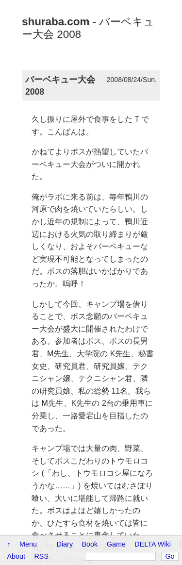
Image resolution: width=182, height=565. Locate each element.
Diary (65, 544)
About (16, 556)
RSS (41, 556)
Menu (28, 544)
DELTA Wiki (152, 544)
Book (90, 544)
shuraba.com (55, 22)
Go (169, 556)
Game (116, 544)
